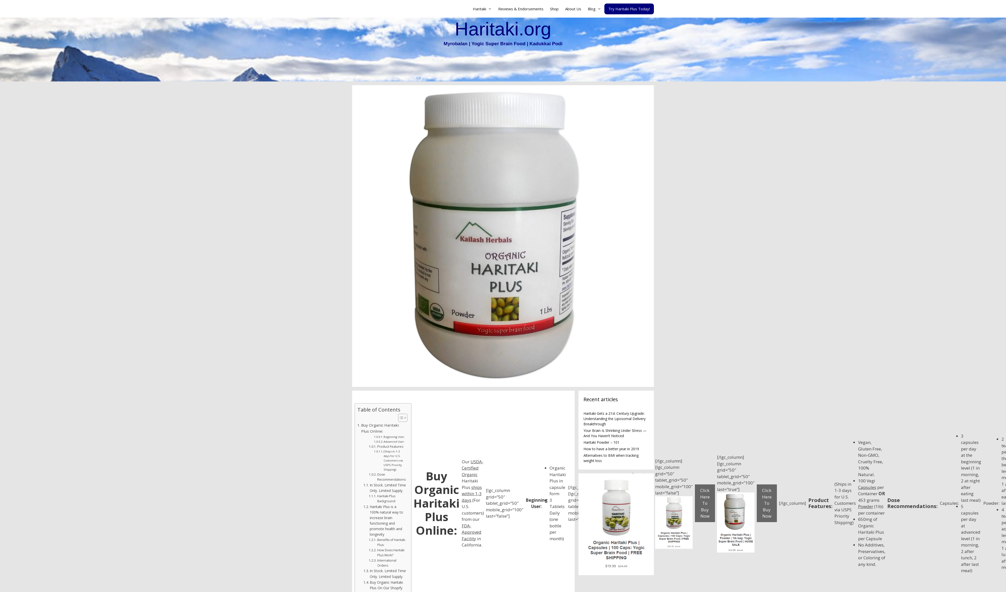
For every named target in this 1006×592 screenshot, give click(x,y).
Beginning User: (394, 437)
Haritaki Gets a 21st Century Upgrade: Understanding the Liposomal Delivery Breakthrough (614, 418)
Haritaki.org (503, 28)
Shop (554, 8)
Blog (596, 9)
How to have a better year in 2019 (611, 448)
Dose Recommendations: (391, 477)
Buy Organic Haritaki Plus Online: (380, 428)
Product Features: (390, 446)
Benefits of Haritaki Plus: (391, 542)
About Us (573, 8)
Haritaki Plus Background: (386, 498)
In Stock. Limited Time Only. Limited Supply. (388, 488)
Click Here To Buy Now (705, 503)
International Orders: (386, 563)
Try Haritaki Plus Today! (629, 8)
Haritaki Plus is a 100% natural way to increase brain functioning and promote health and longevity (386, 520)
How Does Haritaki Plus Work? (390, 552)
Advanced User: (394, 441)
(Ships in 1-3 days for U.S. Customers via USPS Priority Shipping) (393, 460)
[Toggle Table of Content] (400, 418)
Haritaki (484, 9)
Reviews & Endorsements (520, 8)
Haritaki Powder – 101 (601, 442)
